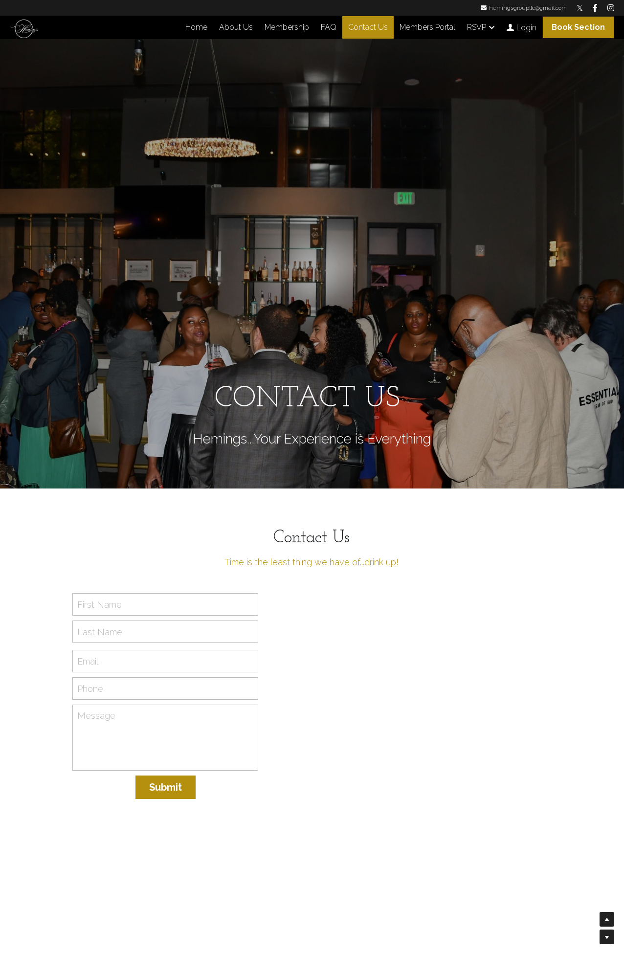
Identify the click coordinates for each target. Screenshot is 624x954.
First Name (99, 604)
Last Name (99, 631)
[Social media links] (580, 8)
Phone (90, 688)
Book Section (578, 27)
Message (96, 715)
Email (87, 661)
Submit (165, 787)
